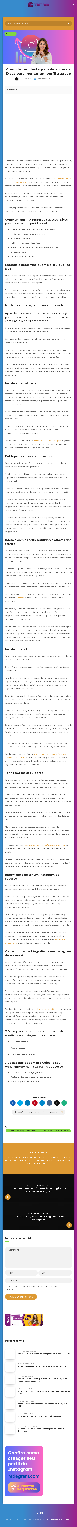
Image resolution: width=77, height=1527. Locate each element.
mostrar (22, 90)
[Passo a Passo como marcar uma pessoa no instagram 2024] (10, 1404)
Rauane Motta (38, 1152)
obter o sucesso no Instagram (47, 441)
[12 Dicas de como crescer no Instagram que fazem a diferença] (10, 1429)
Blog (38, 1512)
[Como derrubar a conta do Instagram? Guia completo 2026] (10, 1354)
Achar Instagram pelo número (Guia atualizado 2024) (42, 1366)
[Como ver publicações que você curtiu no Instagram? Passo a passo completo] (10, 1379)
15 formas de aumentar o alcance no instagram (39, 1416)
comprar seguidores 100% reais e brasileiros (45, 845)
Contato (67, 1519)
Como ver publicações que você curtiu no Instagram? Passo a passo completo (42, 1380)
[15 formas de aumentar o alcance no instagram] (10, 1417)
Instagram (10, 34)
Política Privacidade (53, 1519)
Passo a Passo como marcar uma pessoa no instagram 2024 (42, 1405)
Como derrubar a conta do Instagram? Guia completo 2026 (44, 1354)
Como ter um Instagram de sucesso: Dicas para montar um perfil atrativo (38, 1131)
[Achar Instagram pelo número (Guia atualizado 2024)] (10, 1367)
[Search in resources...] (38, 23)
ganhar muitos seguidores (46, 1009)
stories (21, 598)
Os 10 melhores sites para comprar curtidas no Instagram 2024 (44, 1392)
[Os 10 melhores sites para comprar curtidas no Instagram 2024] (10, 1392)
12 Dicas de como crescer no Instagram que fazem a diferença (41, 1430)
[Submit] (68, 23)
